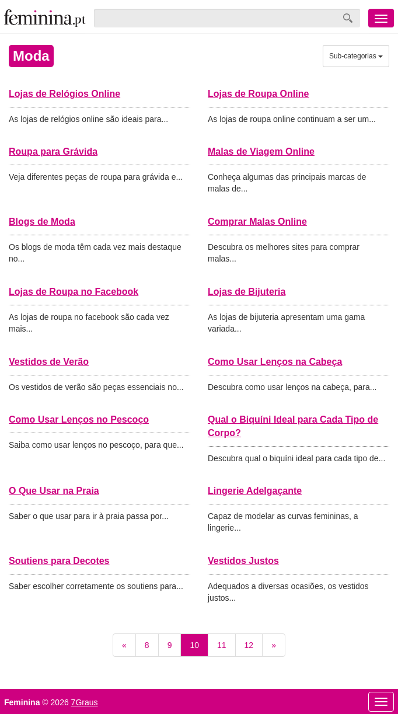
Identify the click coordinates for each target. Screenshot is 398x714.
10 (194, 645)
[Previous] (124, 645)
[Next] (273, 645)
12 (249, 645)
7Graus (84, 702)
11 (221, 645)
